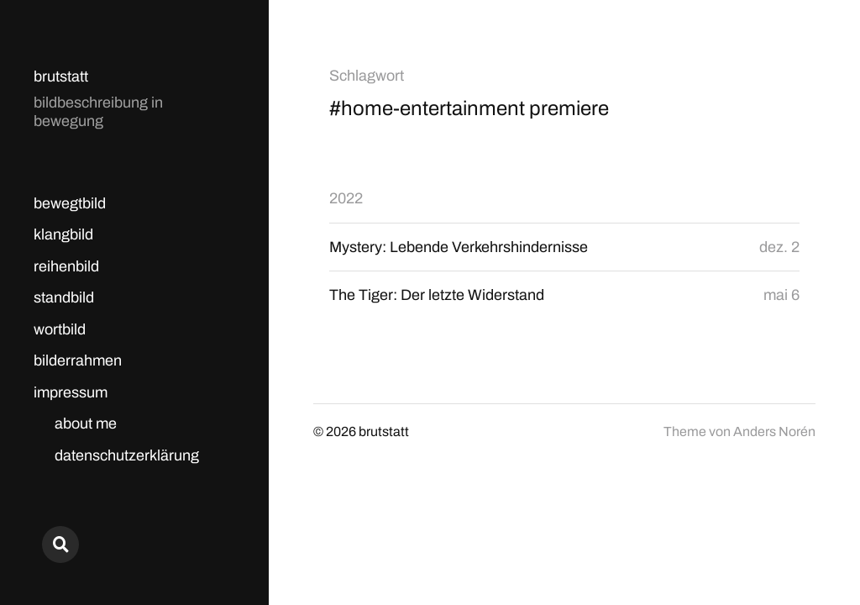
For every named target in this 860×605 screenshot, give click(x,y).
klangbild (63, 234)
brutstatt (61, 76)
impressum (71, 392)
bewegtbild (70, 203)
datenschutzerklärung (127, 455)
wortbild (60, 329)
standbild (64, 297)
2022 (346, 198)
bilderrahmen (78, 360)
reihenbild (66, 266)
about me (86, 423)
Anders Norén (774, 431)
